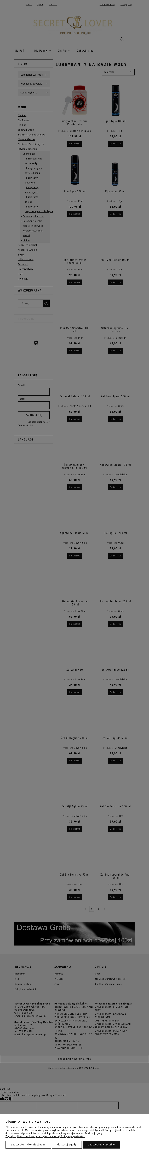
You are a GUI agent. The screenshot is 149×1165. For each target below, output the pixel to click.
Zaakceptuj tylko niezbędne (28, 1144)
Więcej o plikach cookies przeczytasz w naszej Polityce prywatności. (45, 1136)
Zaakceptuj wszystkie (101, 1144)
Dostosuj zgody (66, 1144)
